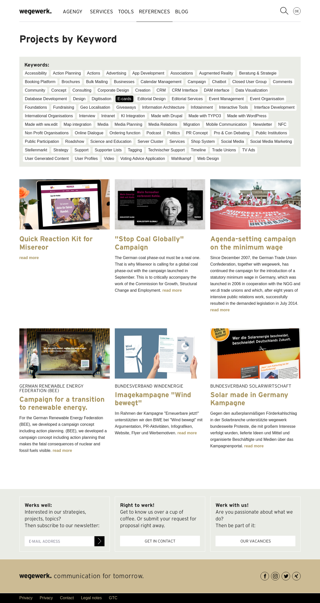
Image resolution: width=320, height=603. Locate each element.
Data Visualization (252, 90)
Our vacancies (255, 541)
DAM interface (216, 90)
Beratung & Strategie (258, 73)
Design (79, 99)
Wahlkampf (181, 158)
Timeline (198, 150)
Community (35, 90)
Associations (181, 73)
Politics (173, 133)
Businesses (124, 82)
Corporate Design (113, 90)
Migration (191, 124)
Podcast (153, 133)
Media (103, 124)
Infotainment (202, 107)
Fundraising (63, 107)
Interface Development (274, 107)
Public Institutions (271, 133)
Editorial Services (187, 99)
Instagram (279, 575)
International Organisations (49, 116)
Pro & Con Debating (231, 133)
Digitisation (101, 99)
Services (177, 141)
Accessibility (36, 73)
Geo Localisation (95, 107)
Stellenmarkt (36, 150)
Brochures (71, 82)
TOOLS (133, 11)
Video (109, 158)
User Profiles (86, 158)
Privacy (25, 598)
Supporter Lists (108, 150)
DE (297, 11)
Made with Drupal (167, 116)
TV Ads (248, 150)
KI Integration (133, 116)
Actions (93, 73)
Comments (282, 82)
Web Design (208, 158)
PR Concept (197, 133)
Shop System (203, 141)
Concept (58, 90)
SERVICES (104, 11)
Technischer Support (166, 150)
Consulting (81, 90)
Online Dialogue (89, 133)
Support (81, 150)
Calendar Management (161, 82)
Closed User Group (249, 82)
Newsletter (262, 124)
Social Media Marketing (271, 141)
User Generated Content (47, 158)
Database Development (46, 99)
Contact (67, 598)
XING (300, 575)
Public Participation (42, 141)
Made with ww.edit (41, 124)
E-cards (124, 99)
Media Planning (128, 124)
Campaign (197, 82)
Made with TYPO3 (204, 116)
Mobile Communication (226, 124)
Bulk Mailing (97, 82)
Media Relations (162, 124)
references (167, 11)
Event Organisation (267, 99)
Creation (142, 90)
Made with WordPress (246, 116)
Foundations (36, 107)
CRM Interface (185, 90)
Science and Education (111, 141)
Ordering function (125, 133)
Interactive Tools (233, 107)
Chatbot (219, 82)
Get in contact (160, 541)
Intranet (108, 116)
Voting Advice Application (142, 158)
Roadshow (74, 141)
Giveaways (126, 107)
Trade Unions (224, 150)
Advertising (116, 73)
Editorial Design (151, 99)
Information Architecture (163, 107)
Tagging (135, 150)
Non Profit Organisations (47, 133)
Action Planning (67, 73)
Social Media (232, 141)
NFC (282, 124)
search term (284, 11)
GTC (113, 598)
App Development (148, 73)
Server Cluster (150, 141)
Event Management (226, 99)
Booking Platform (40, 82)
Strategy (60, 150)
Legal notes (91, 598)
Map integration (77, 124)
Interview (87, 116)
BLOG (199, 11)
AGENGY (72, 11)
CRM (161, 90)
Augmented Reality (216, 73)
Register (99, 541)
